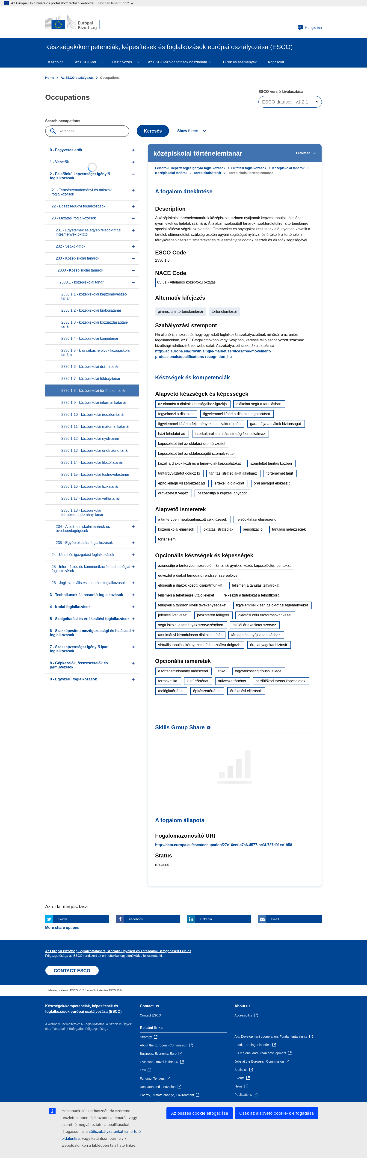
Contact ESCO (150, 1015)
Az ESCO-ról (85, 62)
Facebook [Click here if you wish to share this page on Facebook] (136, 919)
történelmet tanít (279, 473)
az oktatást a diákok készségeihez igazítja (192, 404)
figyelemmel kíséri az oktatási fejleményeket (272, 605)
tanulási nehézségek (289, 529)
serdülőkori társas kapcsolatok (280, 681)
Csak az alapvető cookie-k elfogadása (276, 1113)
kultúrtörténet (197, 681)
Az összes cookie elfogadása (199, 1113)
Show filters (187, 131)
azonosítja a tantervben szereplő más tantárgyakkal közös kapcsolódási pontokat (224, 565)
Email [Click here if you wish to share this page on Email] (275, 919)
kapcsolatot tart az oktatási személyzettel (191, 444)
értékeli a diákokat (229, 483)
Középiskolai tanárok (288, 168)
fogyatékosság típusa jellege (258, 671)
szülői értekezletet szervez (254, 625)
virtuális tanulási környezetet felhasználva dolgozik (199, 645)
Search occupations (62, 121)
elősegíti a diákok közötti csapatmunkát (190, 585)
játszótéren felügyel (213, 615)
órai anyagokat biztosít (268, 645)
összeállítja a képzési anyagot (222, 493)
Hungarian (309, 27)
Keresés (153, 130)
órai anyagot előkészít (272, 483)
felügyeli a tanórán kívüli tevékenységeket (192, 605)
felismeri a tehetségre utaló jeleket (186, 595)
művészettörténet (232, 681)
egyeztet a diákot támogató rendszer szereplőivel (198, 575)
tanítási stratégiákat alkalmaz (233, 473)
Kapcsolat (276, 62)
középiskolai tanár (207, 173)
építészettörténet (207, 691)
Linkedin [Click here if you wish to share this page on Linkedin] (206, 919)
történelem (167, 539)
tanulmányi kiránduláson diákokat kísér (190, 635)
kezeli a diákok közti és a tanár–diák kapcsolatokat (199, 463)
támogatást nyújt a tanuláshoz (255, 635)
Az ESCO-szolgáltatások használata (177, 62)
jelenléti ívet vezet (172, 615)
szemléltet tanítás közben (271, 463)
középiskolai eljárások (176, 529)
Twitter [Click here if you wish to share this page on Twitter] (62, 919)
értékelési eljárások (246, 691)
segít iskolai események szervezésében (190, 625)
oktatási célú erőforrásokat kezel (264, 615)
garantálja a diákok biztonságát (275, 424)
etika (221, 671)
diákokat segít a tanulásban (258, 404)
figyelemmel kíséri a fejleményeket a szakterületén (199, 424)
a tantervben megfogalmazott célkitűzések (192, 519)
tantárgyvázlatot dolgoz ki (179, 473)
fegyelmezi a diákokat (176, 414)
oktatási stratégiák (218, 529)
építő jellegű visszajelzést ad (181, 483)
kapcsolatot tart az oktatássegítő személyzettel (196, 453)
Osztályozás (122, 62)
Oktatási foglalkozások (248, 168)
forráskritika (167, 681)
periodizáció (253, 529)
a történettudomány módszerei (183, 671)
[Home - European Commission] (78, 22)
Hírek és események (240, 62)
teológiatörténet (171, 691)
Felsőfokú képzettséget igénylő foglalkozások (190, 168)
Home (49, 78)
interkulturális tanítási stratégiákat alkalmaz (230, 434)
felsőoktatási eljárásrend (256, 519)
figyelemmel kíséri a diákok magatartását (236, 414)
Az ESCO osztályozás (77, 78)
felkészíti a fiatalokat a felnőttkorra (251, 595)
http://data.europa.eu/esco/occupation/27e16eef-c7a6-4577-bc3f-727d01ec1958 (223, 845)
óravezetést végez (173, 493)
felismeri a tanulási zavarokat (255, 585)
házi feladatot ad (171, 434)
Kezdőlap (56, 62)
